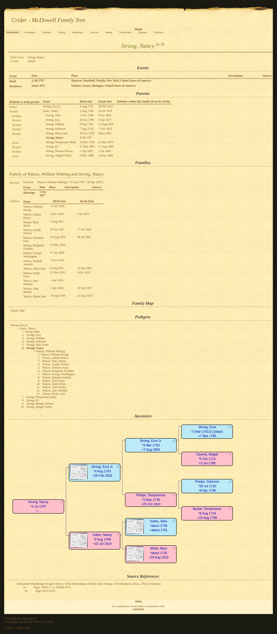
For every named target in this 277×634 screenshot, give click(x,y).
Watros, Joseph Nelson (55, 364)
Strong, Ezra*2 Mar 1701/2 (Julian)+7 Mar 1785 (207, 431)
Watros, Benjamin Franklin (58, 370)
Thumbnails (125, 32)
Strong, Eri (52, 146)
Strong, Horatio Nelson (59, 151)
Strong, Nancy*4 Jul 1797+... (38, 506)
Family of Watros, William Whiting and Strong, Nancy (56, 174)
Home (138, 29)
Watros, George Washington (32, 255)
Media (108, 32)
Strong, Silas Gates (57, 133)
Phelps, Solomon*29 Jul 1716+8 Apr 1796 (207, 486)
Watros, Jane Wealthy (30, 282)
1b (162, 44)
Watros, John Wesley (30, 290)
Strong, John (53, 115)
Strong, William (55, 124)
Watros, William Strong (54, 354)
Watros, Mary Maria (54, 361)
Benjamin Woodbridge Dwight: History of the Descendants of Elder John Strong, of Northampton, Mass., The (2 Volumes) (89, 583)
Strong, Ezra (53, 119)
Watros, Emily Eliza (54, 383)
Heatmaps (77, 32)
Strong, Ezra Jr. (52, 106)
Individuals (12, 32)
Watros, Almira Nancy (55, 357)
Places (61, 32)
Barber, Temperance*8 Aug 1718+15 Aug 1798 (207, 513)
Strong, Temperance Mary (61, 142)
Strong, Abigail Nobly (59, 155)
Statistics (159, 32)
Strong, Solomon (55, 128)
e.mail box (138, 609)
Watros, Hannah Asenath (32, 262)
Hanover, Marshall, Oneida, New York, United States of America (111, 80)
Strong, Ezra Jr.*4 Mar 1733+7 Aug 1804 (151, 445)
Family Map (17, 310)
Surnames (30, 32)
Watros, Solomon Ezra (55, 367)
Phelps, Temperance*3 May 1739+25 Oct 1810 (150, 499)
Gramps (25, 618)
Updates (142, 32)
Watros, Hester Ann (34, 296)
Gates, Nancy (50, 110)
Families (46, 32)
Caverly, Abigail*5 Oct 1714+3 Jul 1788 (207, 459)
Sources (94, 32)
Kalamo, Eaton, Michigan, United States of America (103, 85)
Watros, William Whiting (51, 182)
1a (157, 44)
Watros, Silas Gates (34, 268)
